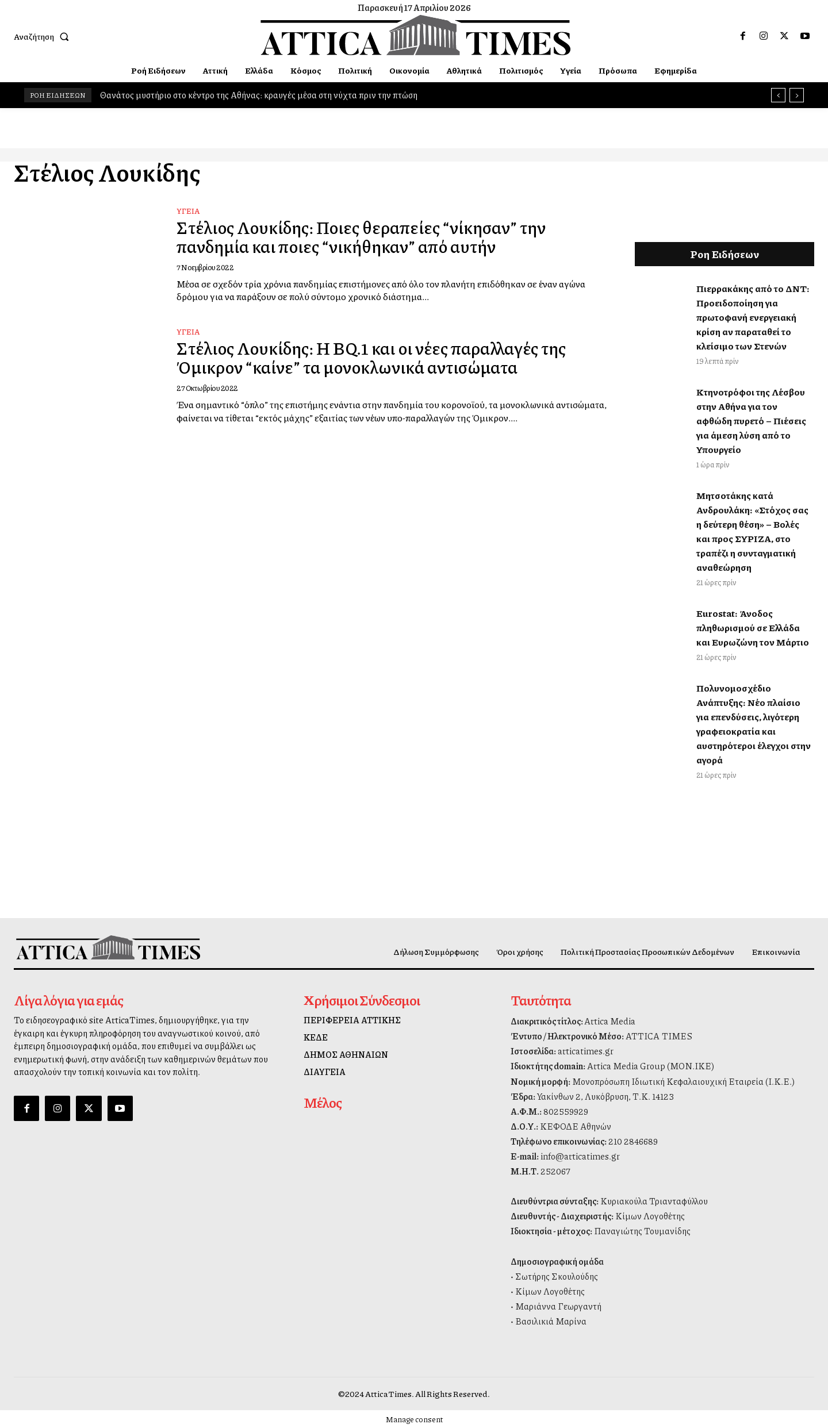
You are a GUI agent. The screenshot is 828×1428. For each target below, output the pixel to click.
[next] (796, 95)
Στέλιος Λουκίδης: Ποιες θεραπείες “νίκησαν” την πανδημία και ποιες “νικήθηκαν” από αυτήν (364, 236)
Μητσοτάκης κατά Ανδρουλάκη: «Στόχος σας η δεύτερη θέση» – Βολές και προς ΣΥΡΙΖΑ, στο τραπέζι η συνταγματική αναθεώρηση (752, 531)
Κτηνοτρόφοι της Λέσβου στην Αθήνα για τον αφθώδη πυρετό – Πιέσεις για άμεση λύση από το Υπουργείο (751, 420)
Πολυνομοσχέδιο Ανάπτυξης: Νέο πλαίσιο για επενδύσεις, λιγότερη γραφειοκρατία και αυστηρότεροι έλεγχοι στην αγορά (753, 723)
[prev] (778, 95)
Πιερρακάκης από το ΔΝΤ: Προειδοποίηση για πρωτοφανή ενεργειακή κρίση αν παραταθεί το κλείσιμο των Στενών (753, 317)
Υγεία (188, 211)
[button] (44, 36)
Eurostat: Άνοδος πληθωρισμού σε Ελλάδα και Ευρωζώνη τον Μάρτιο (752, 627)
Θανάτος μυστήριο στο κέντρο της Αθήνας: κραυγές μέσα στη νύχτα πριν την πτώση (258, 95)
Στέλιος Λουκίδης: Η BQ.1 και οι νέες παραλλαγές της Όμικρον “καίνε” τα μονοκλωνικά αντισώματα (374, 357)
